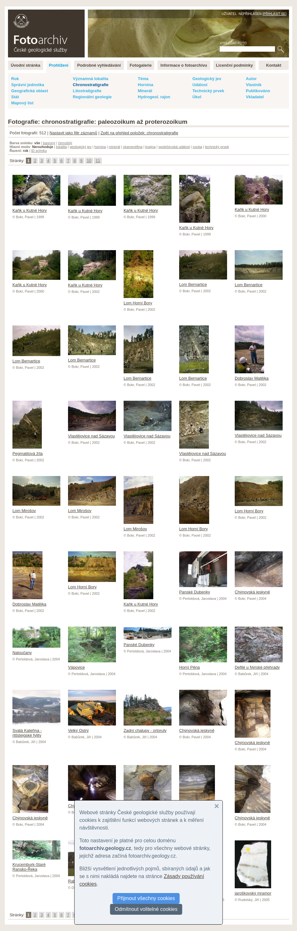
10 (89, 160)
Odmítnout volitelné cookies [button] (146, 909)
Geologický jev (206, 78)
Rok (15, 78)
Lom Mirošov (138, 526)
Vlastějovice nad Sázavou (92, 433)
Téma (143, 78)
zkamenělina (132, 147)
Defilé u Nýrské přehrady (259, 665)
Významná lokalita (90, 78)
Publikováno (258, 90)
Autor (251, 78)
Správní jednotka (27, 84)
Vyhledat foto (233, 43)
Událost (199, 84)
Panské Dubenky (203, 589)
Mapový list (22, 103)
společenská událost (174, 147)
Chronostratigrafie (91, 84)
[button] (216, 806)
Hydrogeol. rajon (154, 96)
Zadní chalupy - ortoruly (147, 728)
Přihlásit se (274, 14)
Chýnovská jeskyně (259, 589)
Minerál (145, 90)
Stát (15, 96)
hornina (100, 147)
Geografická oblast (29, 90)
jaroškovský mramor (253, 891)
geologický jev (80, 147)
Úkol (196, 96)
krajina (150, 147)
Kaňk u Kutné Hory (36, 208)
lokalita (61, 147)
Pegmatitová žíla (27, 451)
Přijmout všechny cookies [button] (146, 898)
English (77, 13)
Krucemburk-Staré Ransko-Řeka (36, 864)
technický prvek (217, 147)
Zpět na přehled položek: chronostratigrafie (139, 132)
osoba (197, 147)
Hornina (145, 84)
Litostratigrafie (87, 90)
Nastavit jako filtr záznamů (73, 132)
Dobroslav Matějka (252, 376)
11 (97, 160)
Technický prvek (208, 90)
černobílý (65, 143)
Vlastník (254, 84)
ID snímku (39, 151)
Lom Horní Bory (138, 300)
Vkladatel (255, 96)
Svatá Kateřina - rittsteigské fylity (36, 730)
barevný (49, 143)
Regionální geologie (92, 96)
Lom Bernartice (203, 282)
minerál (114, 147)
